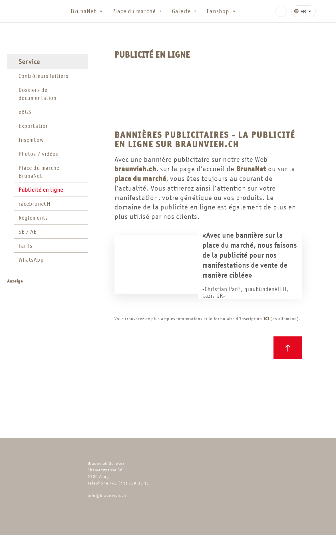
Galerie (185, 11)
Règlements (33, 217)
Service (29, 61)
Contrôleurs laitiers (44, 75)
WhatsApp (31, 259)
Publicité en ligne (41, 189)
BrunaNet (87, 11)
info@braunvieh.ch (107, 495)
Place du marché (137, 11)
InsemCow (31, 139)
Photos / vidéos (38, 153)
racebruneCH (35, 203)
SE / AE (28, 231)
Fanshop (221, 11)
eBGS (25, 111)
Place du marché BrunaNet (39, 171)
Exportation (34, 125)
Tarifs (26, 245)
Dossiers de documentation (38, 93)
